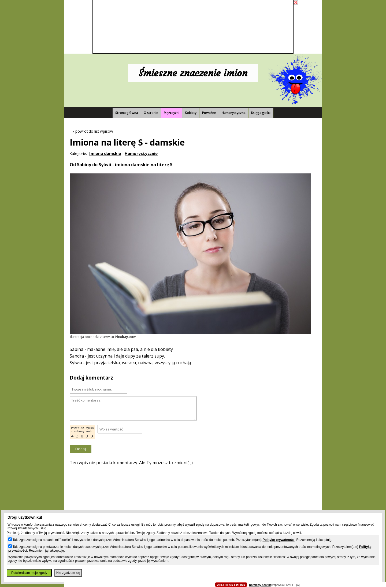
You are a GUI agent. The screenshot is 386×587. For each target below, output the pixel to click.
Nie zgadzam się (68, 573)
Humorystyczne (234, 112)
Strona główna (126, 112)
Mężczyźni (171, 112)
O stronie (151, 112)
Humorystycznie (141, 153)
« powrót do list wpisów (92, 131)
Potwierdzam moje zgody (29, 573)
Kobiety (190, 112)
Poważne (209, 112)
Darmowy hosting (260, 585)
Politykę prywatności (278, 540)
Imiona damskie (105, 153)
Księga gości (260, 112)
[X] (297, 585)
